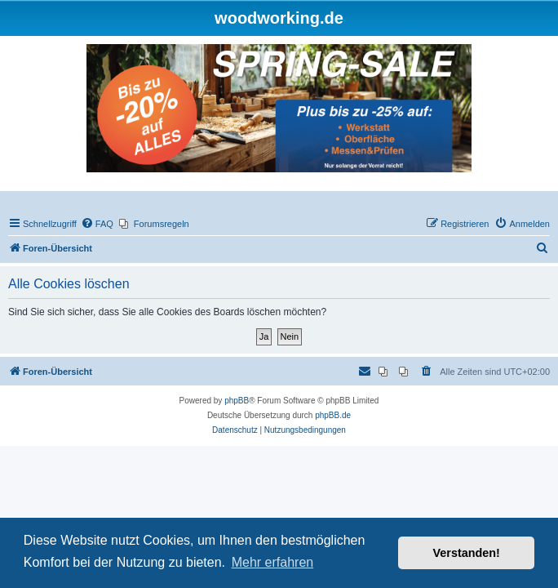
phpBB (236, 400)
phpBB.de (333, 415)
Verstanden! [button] (466, 552)
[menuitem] (97, 224)
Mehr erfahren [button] (273, 562)
